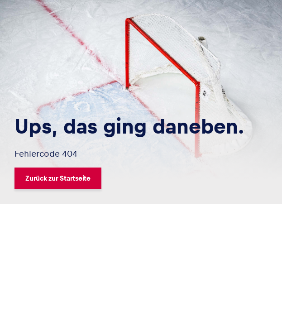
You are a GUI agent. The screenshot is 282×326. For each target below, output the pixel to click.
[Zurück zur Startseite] (129, 178)
